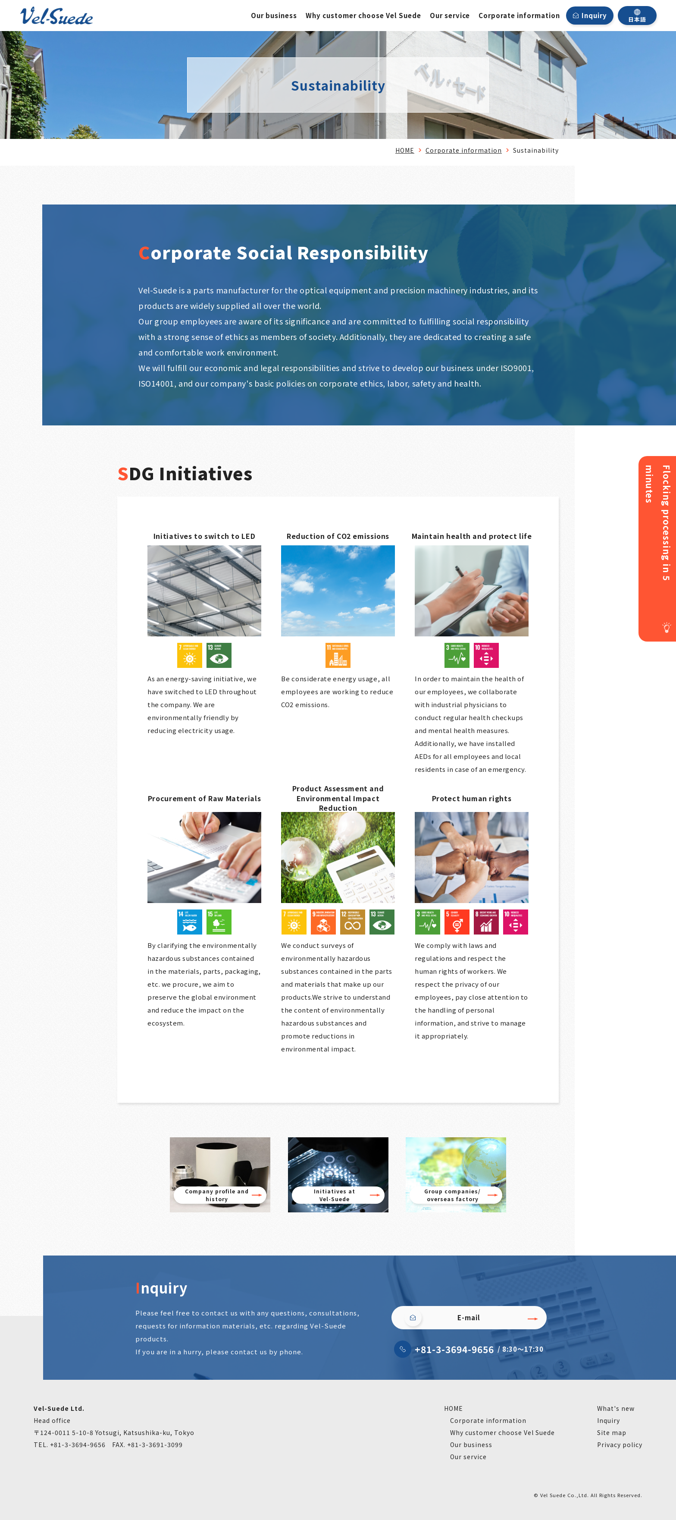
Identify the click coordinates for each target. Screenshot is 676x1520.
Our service (450, 15)
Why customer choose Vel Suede (363, 15)
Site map (611, 1432)
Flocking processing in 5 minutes (658, 523)
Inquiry (594, 15)
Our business (274, 15)
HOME (404, 150)
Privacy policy (619, 1444)
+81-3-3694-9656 (454, 1349)
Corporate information (519, 15)
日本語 (637, 15)
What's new (616, 1408)
